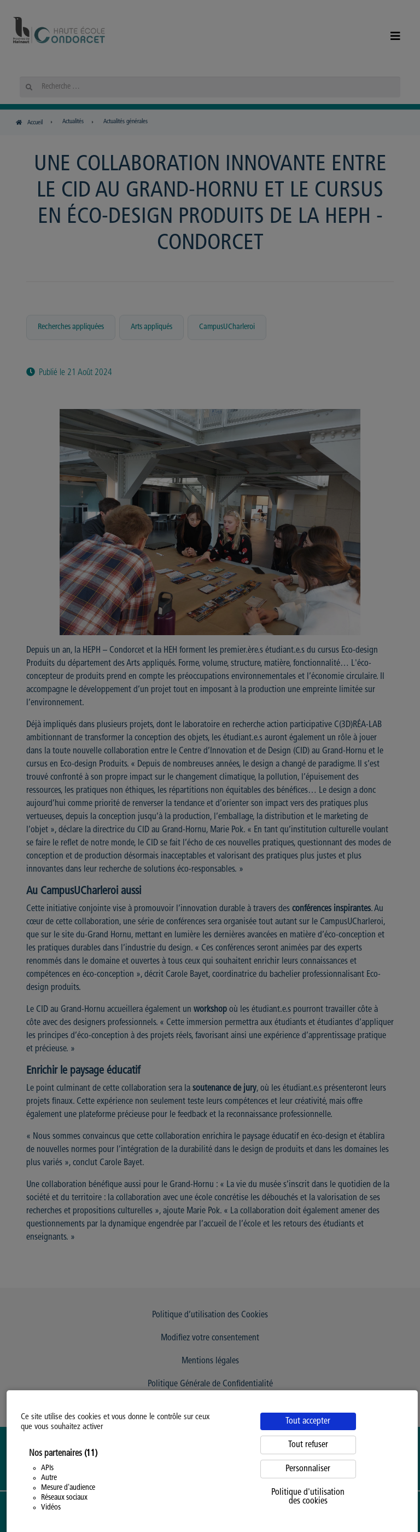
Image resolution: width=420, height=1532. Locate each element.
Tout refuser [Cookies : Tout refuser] (308, 1445)
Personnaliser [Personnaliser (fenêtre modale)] (307, 1469)
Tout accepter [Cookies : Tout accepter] (307, 1421)
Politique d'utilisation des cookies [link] (308, 1497)
